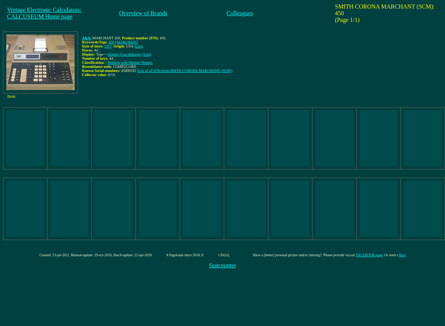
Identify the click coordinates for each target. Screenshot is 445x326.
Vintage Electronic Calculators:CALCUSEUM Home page (44, 13)
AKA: (87, 38)
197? (107, 46)
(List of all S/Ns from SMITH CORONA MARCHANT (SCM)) (184, 71)
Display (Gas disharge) (124, 54)
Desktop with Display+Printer (130, 62)
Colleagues (239, 13)
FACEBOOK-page (369, 255)
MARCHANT (127, 42)
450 (111, 42)
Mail (402, 255)
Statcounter (222, 265)
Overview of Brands (143, 13)
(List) (138, 46)
